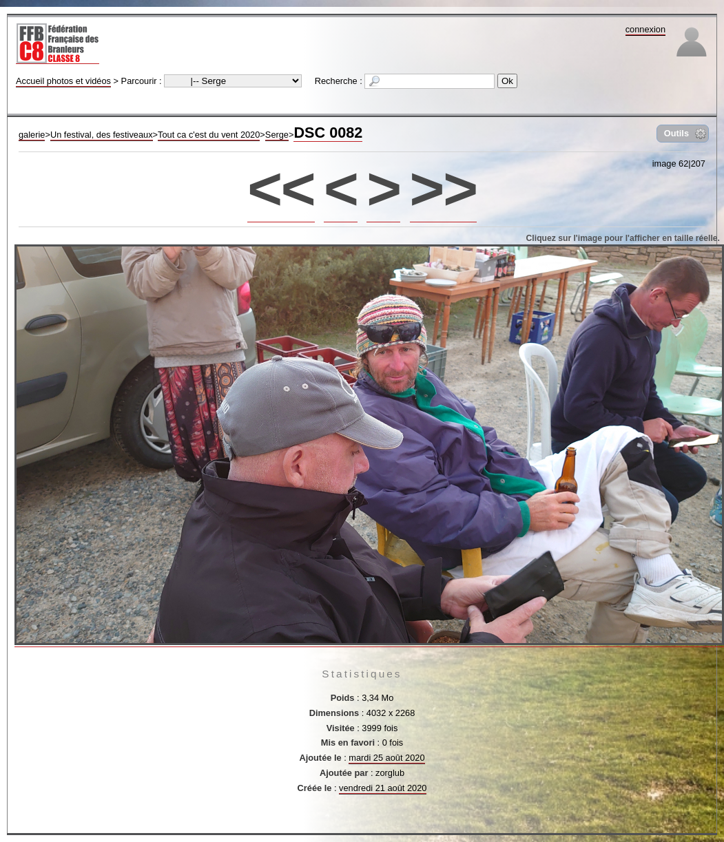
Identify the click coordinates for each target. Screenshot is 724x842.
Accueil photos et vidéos (63, 81)
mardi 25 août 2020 (386, 757)
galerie (32, 134)
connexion (645, 29)
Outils (676, 133)
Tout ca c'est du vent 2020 (209, 134)
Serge (277, 134)
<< (280, 188)
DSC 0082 (327, 132)
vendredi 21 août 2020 (382, 788)
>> (443, 188)
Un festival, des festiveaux (101, 134)
